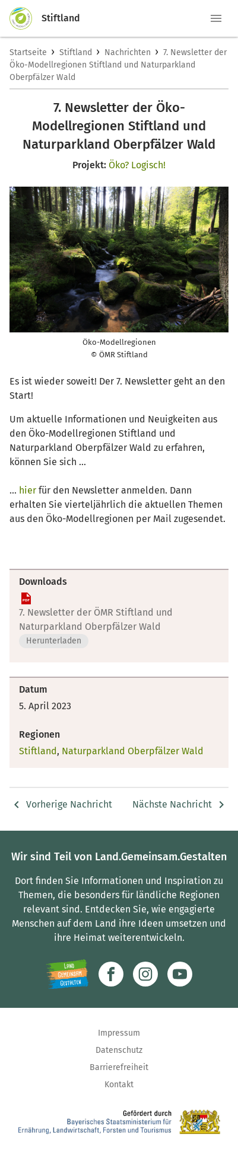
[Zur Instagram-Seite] (145, 974)
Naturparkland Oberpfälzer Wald (133, 751)
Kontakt (119, 1085)
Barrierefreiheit (119, 1067)
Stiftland (75, 52)
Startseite (28, 52)
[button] (216, 18)
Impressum (119, 1033)
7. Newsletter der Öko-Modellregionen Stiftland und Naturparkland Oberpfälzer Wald (118, 64)
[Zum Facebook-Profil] (111, 974)
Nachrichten (127, 52)
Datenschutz (119, 1050)
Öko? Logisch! (137, 165)
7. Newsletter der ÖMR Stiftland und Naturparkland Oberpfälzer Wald (96, 619)
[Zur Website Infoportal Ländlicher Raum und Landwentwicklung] (67, 974)
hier (27, 490)
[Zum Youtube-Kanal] (179, 974)
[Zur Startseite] (25, 18)
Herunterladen (53, 641)
